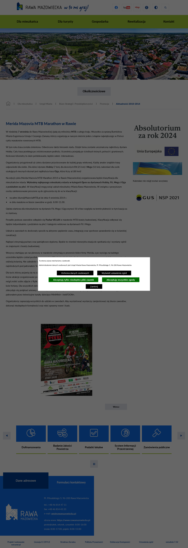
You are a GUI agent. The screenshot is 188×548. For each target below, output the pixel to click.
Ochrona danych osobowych (75, 273)
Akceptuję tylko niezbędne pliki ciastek (73, 280)
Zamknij (94, 286)
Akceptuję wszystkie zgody (120, 280)
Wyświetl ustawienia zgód (114, 273)
